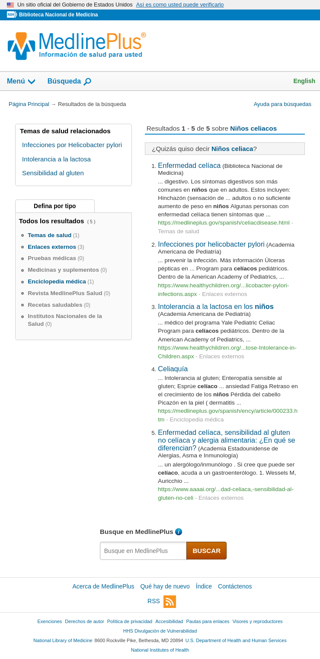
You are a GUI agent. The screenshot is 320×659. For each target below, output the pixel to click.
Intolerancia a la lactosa (56, 159)
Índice (204, 586)
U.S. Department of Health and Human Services (236, 640)
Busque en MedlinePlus (136, 531)
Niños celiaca (232, 148)
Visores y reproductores (258, 621)
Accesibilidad (169, 621)
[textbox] (143, 551)
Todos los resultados (52, 221)
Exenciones (50, 621)
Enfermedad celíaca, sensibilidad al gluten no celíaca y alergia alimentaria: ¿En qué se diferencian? (226, 440)
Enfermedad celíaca (189, 165)
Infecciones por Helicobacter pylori (72, 144)
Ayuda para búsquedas (282, 104)
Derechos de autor (84, 621)
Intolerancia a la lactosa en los (215, 306)
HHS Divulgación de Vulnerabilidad (160, 630)
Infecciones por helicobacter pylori (211, 244)
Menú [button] (21, 82)
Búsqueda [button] (70, 82)
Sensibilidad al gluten (53, 173)
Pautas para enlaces (207, 621)
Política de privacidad (129, 621)
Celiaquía (173, 369)
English (304, 80)
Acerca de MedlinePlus (103, 586)
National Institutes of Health (160, 650)
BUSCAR (206, 550)
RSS (161, 601)
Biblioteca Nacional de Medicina (58, 15)
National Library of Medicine (62, 640)
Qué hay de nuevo (164, 586)
